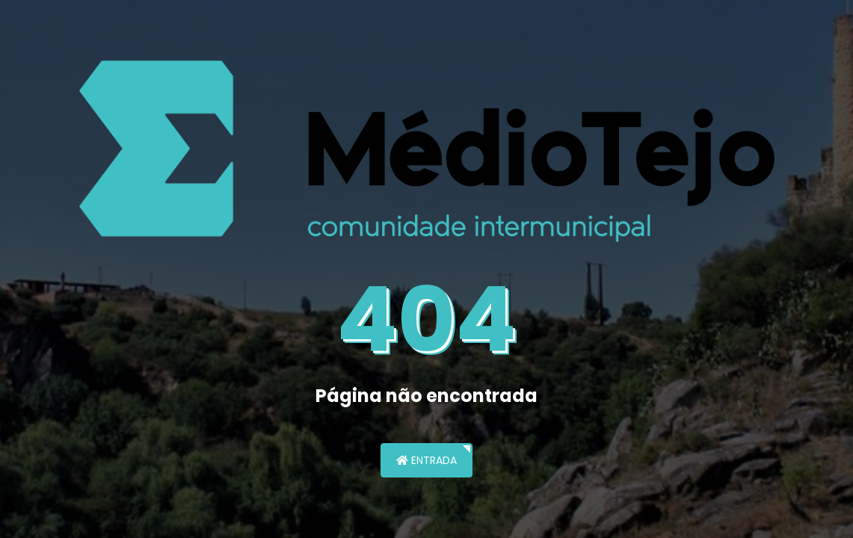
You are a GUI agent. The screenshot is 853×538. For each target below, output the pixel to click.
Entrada (426, 460)
